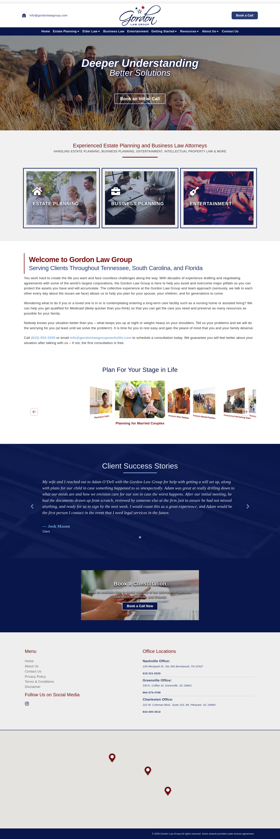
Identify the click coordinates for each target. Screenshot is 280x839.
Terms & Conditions (39, 681)
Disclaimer (33, 687)
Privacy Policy (35, 676)
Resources (189, 31)
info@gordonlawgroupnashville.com (100, 338)
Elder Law (91, 31)
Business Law (113, 31)
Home (45, 31)
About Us (210, 31)
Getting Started (164, 31)
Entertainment (137, 31)
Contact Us (230, 31)
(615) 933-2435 (43, 338)
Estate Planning (66, 31)
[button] (34, 412)
